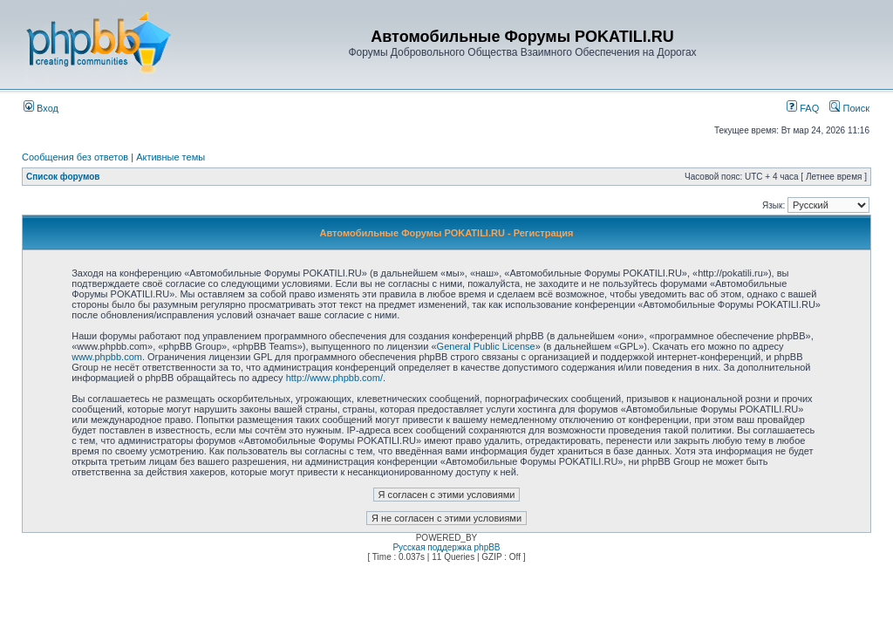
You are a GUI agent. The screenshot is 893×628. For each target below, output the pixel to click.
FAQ (803, 108)
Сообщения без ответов (75, 157)
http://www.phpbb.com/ (334, 377)
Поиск (849, 108)
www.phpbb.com (107, 357)
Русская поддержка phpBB (446, 547)
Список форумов (63, 176)
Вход (41, 108)
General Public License (486, 346)
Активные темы (170, 157)
